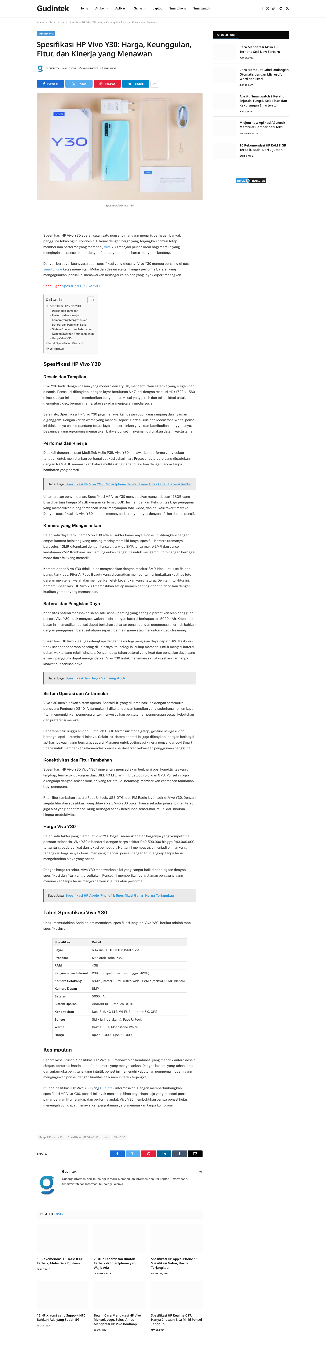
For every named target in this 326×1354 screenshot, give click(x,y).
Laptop (157, 8)
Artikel (100, 8)
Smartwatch (201, 8)
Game (138, 8)
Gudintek (54, 68)
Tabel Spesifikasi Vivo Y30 (65, 343)
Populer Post (226, 34)
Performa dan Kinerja (65, 315)
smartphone (52, 269)
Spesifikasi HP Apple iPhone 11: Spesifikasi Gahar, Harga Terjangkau (175, 1263)
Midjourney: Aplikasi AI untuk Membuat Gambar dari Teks (262, 124)
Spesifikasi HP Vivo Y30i (81, 286)
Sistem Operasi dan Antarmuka (71, 329)
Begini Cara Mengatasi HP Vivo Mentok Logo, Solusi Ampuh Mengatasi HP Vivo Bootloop (117, 1319)
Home (84, 8)
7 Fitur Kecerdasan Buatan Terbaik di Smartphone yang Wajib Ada (115, 1263)
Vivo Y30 (119, 1137)
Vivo (107, 247)
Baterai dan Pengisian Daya (69, 324)
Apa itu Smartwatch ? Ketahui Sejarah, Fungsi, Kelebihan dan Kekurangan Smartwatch (263, 100)
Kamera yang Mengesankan (69, 320)
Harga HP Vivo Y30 (51, 1137)
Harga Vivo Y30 (62, 338)
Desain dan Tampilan (65, 310)
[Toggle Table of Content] (89, 300)
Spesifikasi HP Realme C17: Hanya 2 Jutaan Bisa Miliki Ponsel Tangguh (176, 1319)
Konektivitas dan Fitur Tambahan (73, 333)
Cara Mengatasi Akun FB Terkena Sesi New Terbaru (260, 49)
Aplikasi (121, 8)
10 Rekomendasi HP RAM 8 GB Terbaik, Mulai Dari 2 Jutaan (60, 1261)
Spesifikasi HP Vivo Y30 (64, 306)
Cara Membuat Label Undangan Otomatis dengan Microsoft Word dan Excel (264, 74)
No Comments (89, 68)
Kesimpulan (55, 348)
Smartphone (177, 8)
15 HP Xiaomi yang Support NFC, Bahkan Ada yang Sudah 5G (61, 1317)
